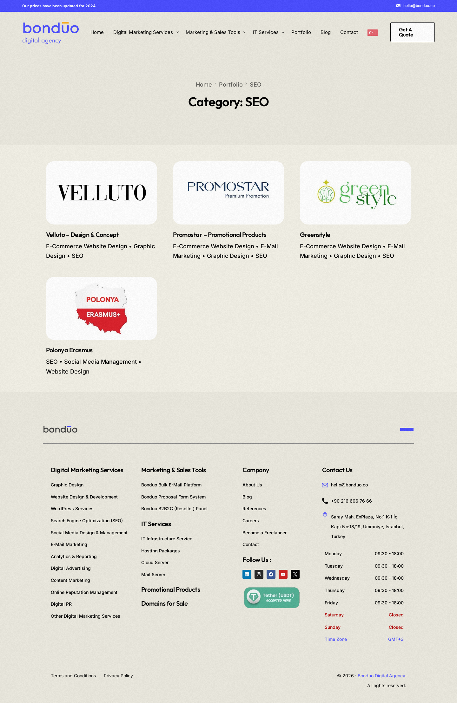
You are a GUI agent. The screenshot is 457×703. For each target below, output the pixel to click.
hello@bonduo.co (419, 6)
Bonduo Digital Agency (381, 675)
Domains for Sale (164, 603)
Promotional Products (170, 589)
